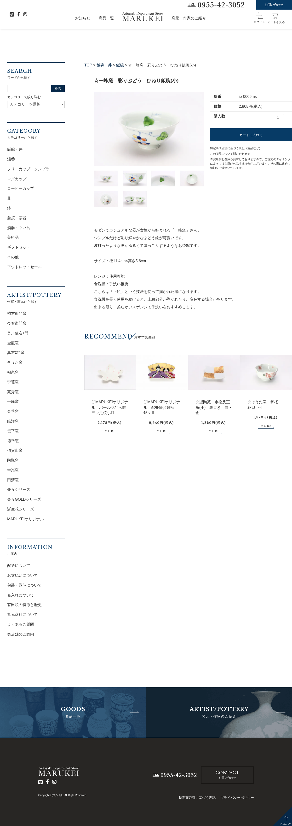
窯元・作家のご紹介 (189, 18)
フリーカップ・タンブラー (30, 169)
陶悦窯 (13, 460)
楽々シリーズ (18, 489)
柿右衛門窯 (16, 313)
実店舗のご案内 (20, 634)
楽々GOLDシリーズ (24, 499)
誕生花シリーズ (20, 509)
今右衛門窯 (16, 323)
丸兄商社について (22, 614)
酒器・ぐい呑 (18, 228)
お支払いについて (22, 575)
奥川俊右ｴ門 (17, 333)
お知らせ (82, 18)
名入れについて (20, 595)
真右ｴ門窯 (15, 353)
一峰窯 (13, 401)
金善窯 (13, 411)
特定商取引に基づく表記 (197, 798)
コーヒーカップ (20, 188)
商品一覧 (106, 18)
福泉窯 (13, 372)
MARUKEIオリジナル (25, 519)
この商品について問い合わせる (230, 153)
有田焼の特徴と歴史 (24, 605)
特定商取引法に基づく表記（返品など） (236, 148)
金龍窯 (13, 343)
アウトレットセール (24, 267)
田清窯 (13, 480)
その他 (13, 257)
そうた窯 (15, 362)
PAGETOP (285, 823)
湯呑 (11, 159)
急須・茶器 (16, 218)
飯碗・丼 (104, 65)
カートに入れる (251, 135)
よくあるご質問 (20, 624)
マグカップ (16, 179)
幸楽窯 (13, 470)
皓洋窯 (13, 421)
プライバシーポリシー (237, 798)
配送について (18, 566)
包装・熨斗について (24, 585)
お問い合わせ (274, 4)
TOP (88, 65)
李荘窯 (13, 382)
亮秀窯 (13, 392)
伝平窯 (13, 431)
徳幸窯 (13, 441)
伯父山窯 (15, 450)
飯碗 (120, 65)
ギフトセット (18, 247)
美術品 (13, 237)
